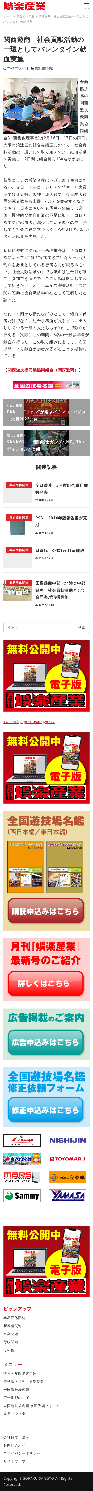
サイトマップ (14, 1461)
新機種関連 (12, 1325)
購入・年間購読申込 (19, 1373)
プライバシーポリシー (21, 1453)
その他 (8, 1349)
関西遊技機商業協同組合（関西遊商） (43, 370)
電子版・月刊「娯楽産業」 (25, 1381)
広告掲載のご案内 (18, 1397)
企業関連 (10, 1334)
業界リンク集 (14, 1413)
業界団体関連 (44, 68)
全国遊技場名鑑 (16, 1389)
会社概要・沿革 (16, 1437)
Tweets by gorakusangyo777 (29, 721)
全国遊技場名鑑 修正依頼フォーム (31, 1405)
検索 (81, 627)
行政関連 (10, 1341)
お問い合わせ (14, 1445)
